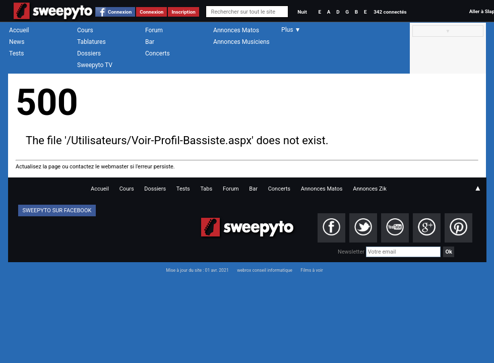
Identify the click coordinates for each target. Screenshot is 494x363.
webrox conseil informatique (264, 270)
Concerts (157, 53)
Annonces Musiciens (241, 41)
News (16, 41)
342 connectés (390, 12)
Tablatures (91, 41)
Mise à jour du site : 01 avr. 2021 (197, 270)
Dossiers (89, 53)
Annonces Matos (236, 30)
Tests (16, 53)
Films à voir (311, 270)
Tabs (206, 189)
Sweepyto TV (94, 65)
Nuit (301, 12)
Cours (85, 30)
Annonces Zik (370, 189)
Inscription (183, 12)
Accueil (19, 30)
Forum (154, 30)
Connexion (120, 12)
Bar (149, 41)
